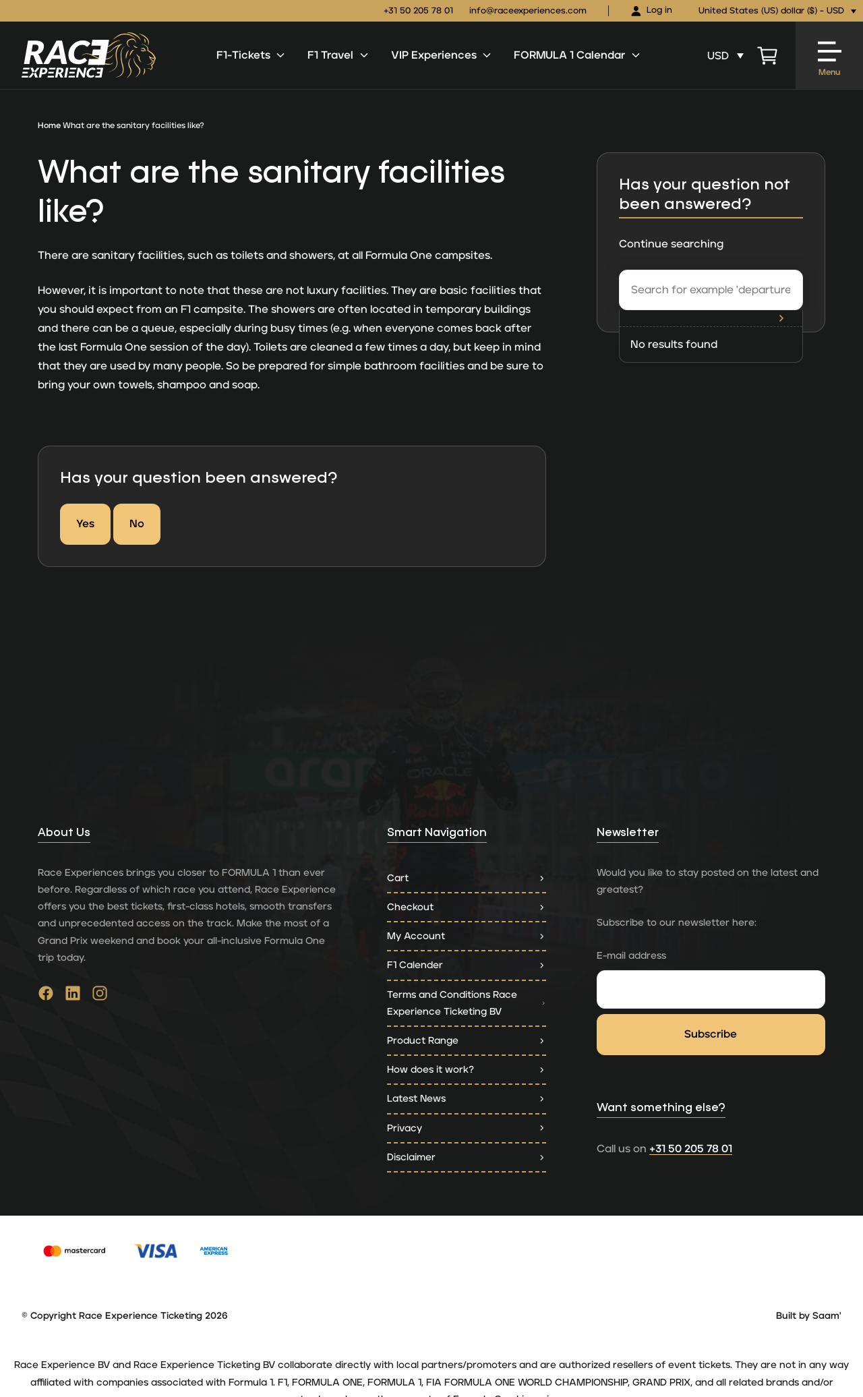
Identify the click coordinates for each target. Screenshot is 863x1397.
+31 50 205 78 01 (418, 11)
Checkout (466, 907)
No (136, 523)
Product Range (466, 1041)
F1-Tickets (251, 55)
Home (49, 125)
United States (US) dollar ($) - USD (771, 11)
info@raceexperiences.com (528, 11)
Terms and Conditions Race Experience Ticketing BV (466, 1003)
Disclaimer (466, 1157)
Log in (651, 11)
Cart (466, 878)
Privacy (466, 1128)
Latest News (466, 1099)
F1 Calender (466, 965)
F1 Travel (338, 55)
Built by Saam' (808, 1316)
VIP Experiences (442, 55)
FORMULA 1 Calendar (577, 55)
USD (718, 56)
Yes (85, 523)
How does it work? (466, 1070)
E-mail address (631, 956)
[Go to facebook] (46, 996)
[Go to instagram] (100, 996)
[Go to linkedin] (73, 996)
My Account (466, 936)
